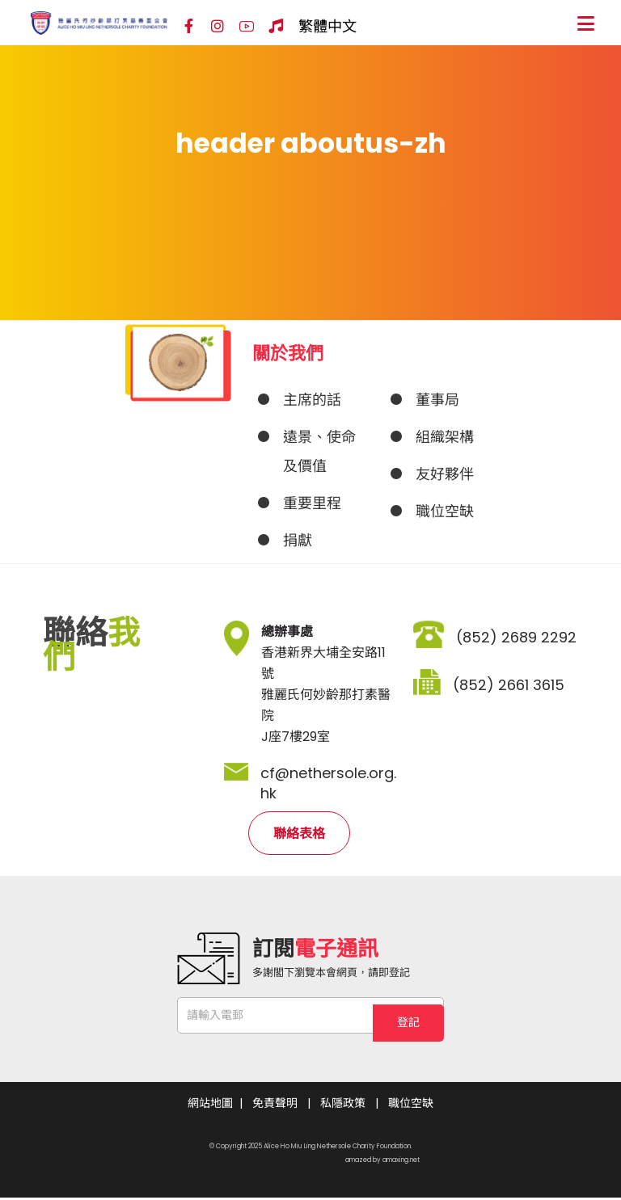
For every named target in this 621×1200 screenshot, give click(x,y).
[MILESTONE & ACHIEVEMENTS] (310, 503)
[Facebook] (188, 26)
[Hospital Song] (275, 26)
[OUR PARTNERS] (443, 474)
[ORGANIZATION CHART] (443, 437)
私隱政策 (342, 1105)
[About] (310, 400)
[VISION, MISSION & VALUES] (310, 452)
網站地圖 (210, 1105)
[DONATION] (310, 540)
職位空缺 (410, 1105)
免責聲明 (275, 1105)
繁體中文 (327, 26)
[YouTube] (246, 26)
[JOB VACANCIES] (443, 511)
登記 (408, 1015)
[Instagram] (217, 26)
